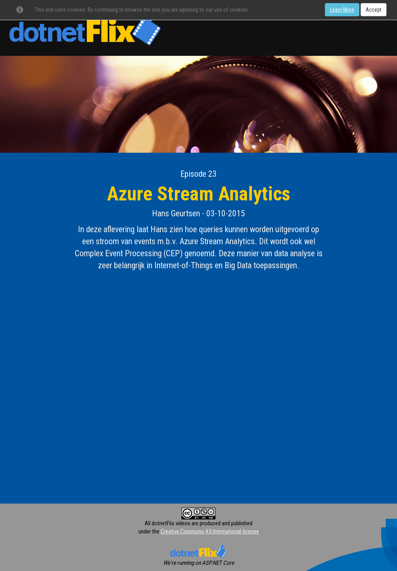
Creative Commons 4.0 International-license (210, 531)
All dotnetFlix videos (167, 523)
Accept (373, 10)
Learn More (342, 10)
